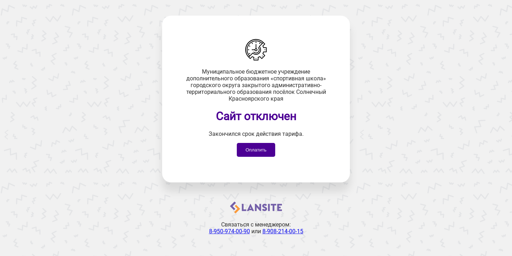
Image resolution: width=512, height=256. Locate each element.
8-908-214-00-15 (282, 231)
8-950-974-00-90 (229, 231)
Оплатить (255, 150)
